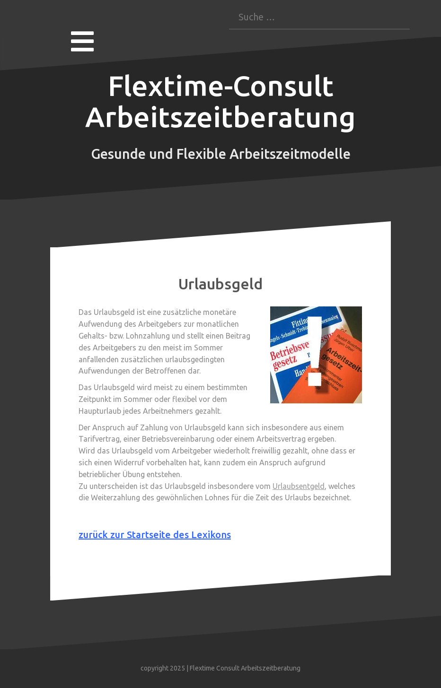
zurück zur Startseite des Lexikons (155, 534)
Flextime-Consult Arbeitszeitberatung (220, 101)
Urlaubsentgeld (299, 486)
